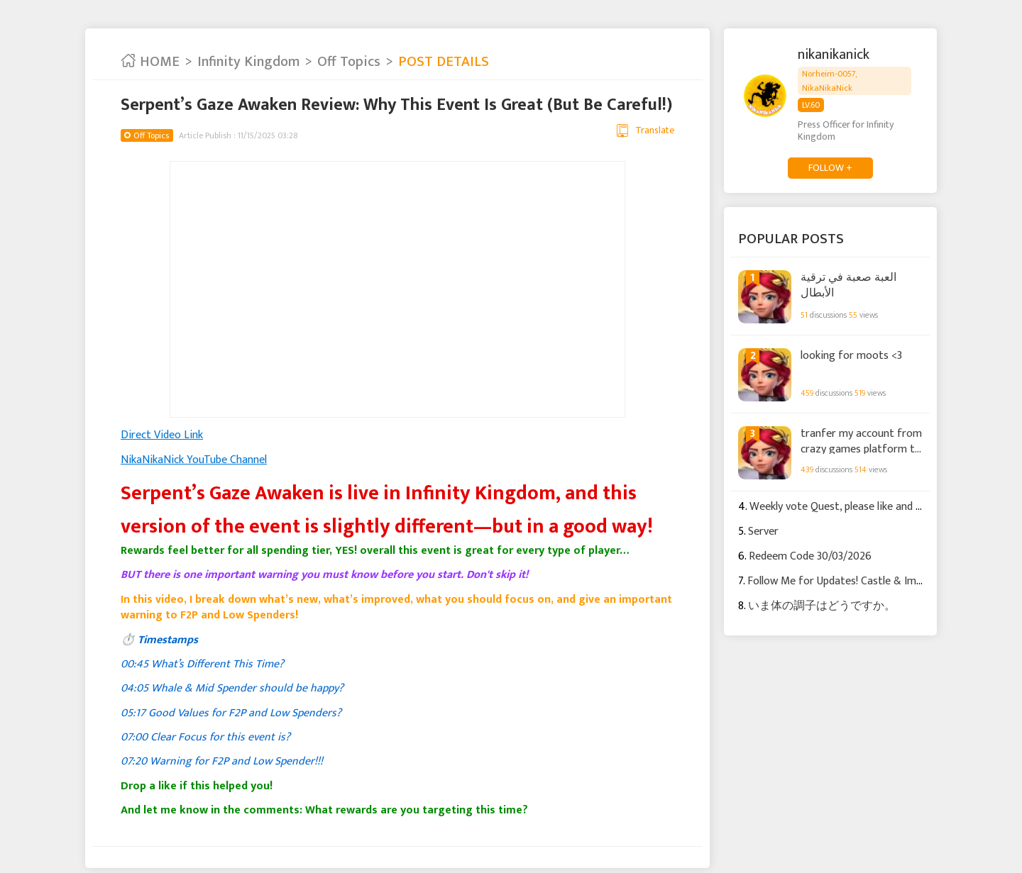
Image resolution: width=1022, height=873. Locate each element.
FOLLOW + (830, 168)
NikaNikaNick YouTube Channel (194, 459)
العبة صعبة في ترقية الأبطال (848, 284)
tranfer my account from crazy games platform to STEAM (861, 440)
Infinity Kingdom (248, 62)
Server (763, 531)
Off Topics (348, 62)
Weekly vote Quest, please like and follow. (848, 506)
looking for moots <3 (851, 356)
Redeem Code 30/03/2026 (810, 556)
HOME (150, 62)
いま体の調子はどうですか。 (822, 606)
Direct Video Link (162, 435)
